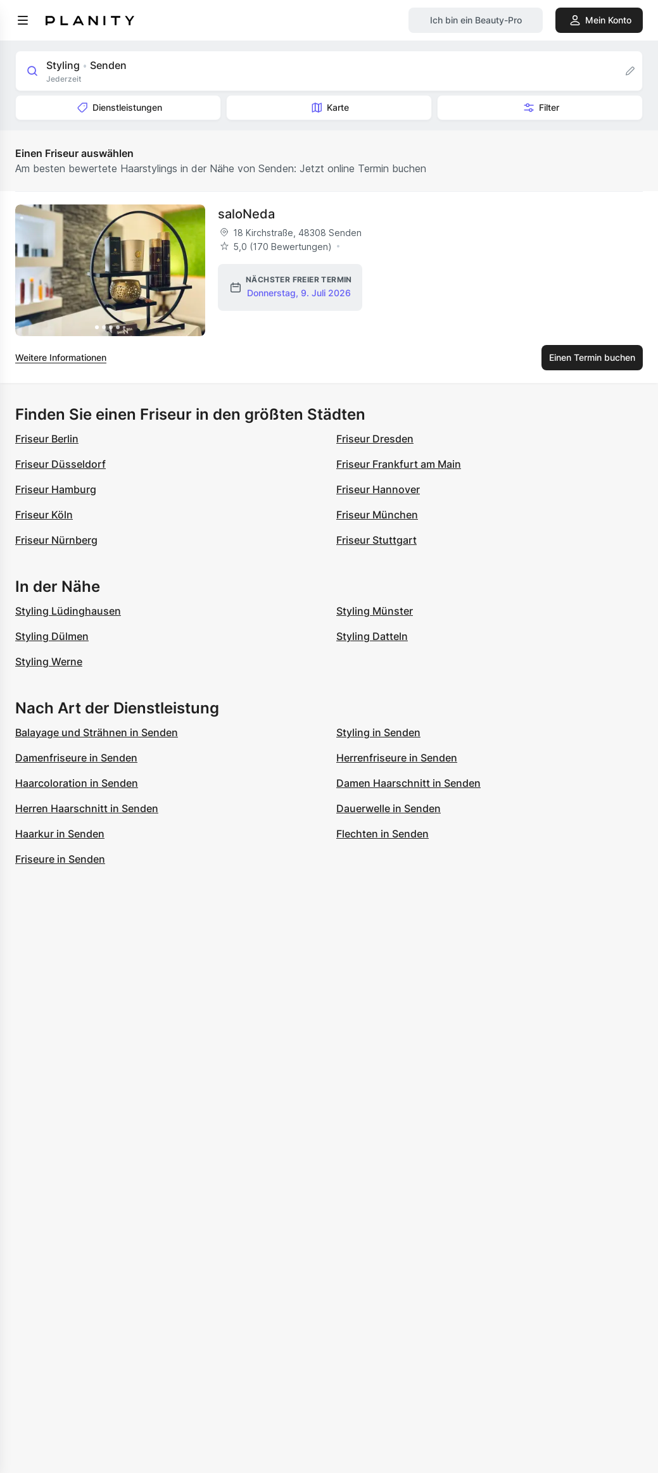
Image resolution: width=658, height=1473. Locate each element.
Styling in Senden (378, 732)
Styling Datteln (372, 636)
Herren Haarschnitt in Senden (86, 808)
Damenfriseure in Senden (76, 757)
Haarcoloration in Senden (76, 783)
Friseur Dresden (375, 438)
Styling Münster (374, 611)
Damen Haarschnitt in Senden (408, 783)
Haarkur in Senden (59, 833)
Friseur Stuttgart (376, 540)
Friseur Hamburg (55, 489)
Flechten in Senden (382, 833)
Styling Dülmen (52, 636)
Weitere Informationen (60, 357)
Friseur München (377, 514)
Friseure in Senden (60, 859)
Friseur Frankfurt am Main (398, 464)
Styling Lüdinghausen (68, 611)
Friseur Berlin (47, 438)
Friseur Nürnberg (56, 540)
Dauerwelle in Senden (388, 808)
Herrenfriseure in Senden (396, 757)
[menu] (22, 20)
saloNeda (246, 214)
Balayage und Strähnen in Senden (96, 732)
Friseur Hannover (378, 489)
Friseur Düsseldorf (60, 464)
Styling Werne (48, 661)
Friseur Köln (44, 514)
